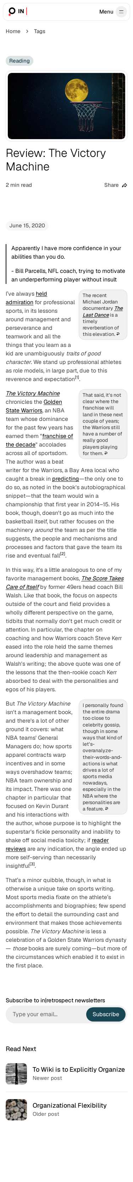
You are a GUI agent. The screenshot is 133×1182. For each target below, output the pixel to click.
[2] (62, 553)
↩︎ (118, 334)
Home (13, 31)
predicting (65, 478)
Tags (39, 31)
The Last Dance (103, 311)
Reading (19, 60)
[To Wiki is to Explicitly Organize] (66, 1074)
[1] (77, 377)
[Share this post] (116, 185)
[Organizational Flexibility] (66, 1110)
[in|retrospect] (17, 12)
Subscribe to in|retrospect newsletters (55, 1000)
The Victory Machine (33, 393)
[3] (32, 863)
